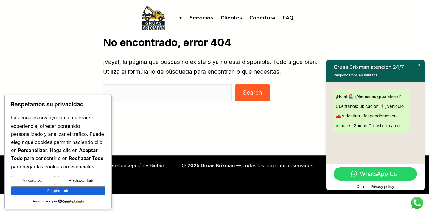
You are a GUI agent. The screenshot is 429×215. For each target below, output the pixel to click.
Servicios (201, 18)
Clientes (231, 18)
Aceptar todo (58, 190)
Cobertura (262, 18)
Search (252, 92)
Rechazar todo (82, 180)
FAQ (288, 18)
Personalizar (33, 180)
